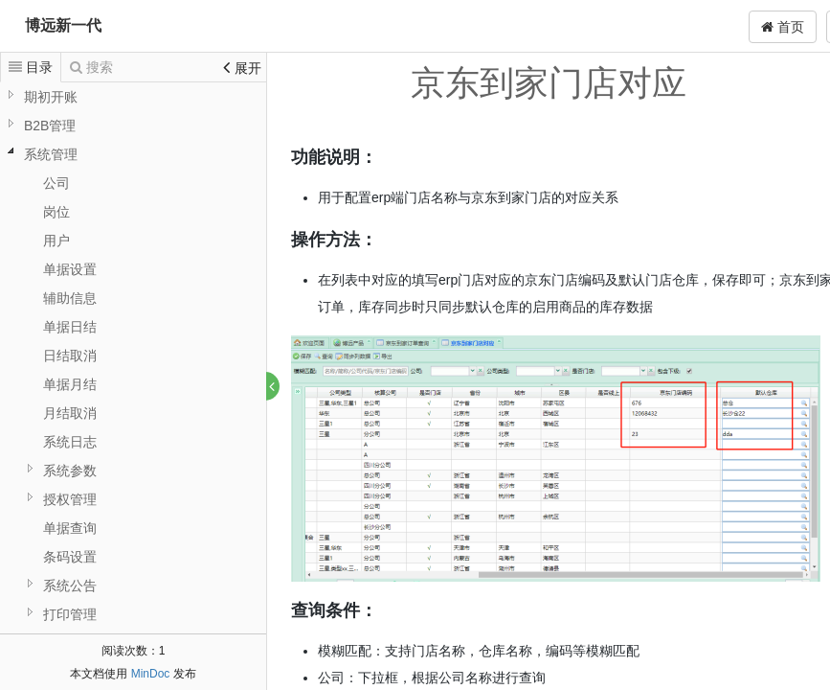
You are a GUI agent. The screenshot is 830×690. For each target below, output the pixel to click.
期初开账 (51, 96)
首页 (782, 26)
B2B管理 (50, 125)
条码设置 (70, 556)
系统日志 (70, 441)
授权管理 (70, 499)
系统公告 (70, 585)
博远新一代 (63, 25)
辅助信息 (70, 298)
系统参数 (70, 470)
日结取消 (70, 355)
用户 (56, 240)
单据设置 (70, 269)
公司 (56, 183)
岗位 (56, 211)
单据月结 (70, 384)
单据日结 (70, 326)
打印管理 (70, 614)
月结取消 (70, 413)
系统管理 (51, 154)
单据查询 (70, 528)
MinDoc (150, 673)
